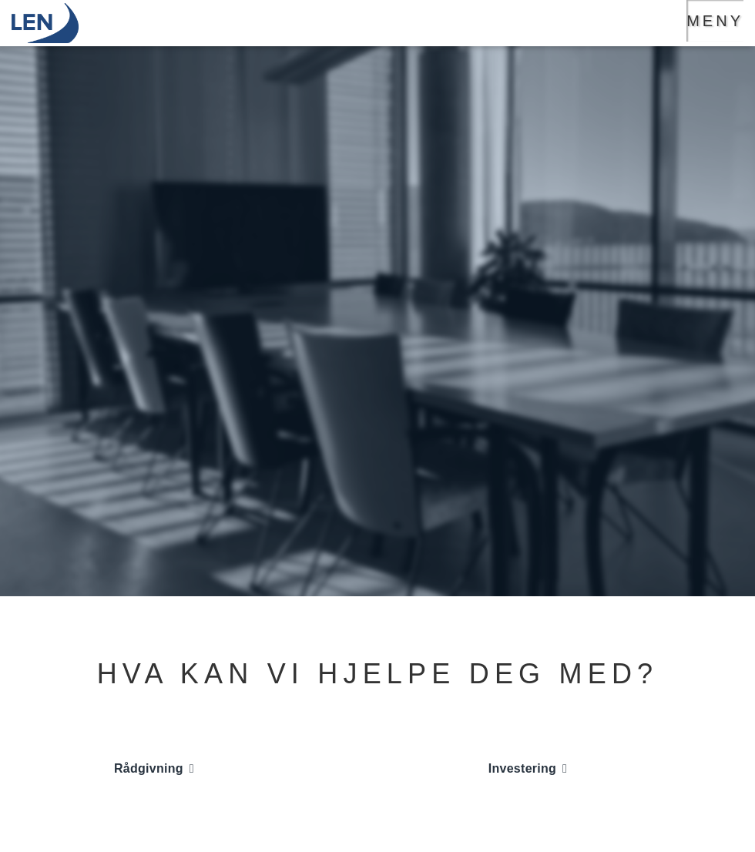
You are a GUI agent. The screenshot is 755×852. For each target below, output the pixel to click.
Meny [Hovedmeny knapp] (714, 20)
